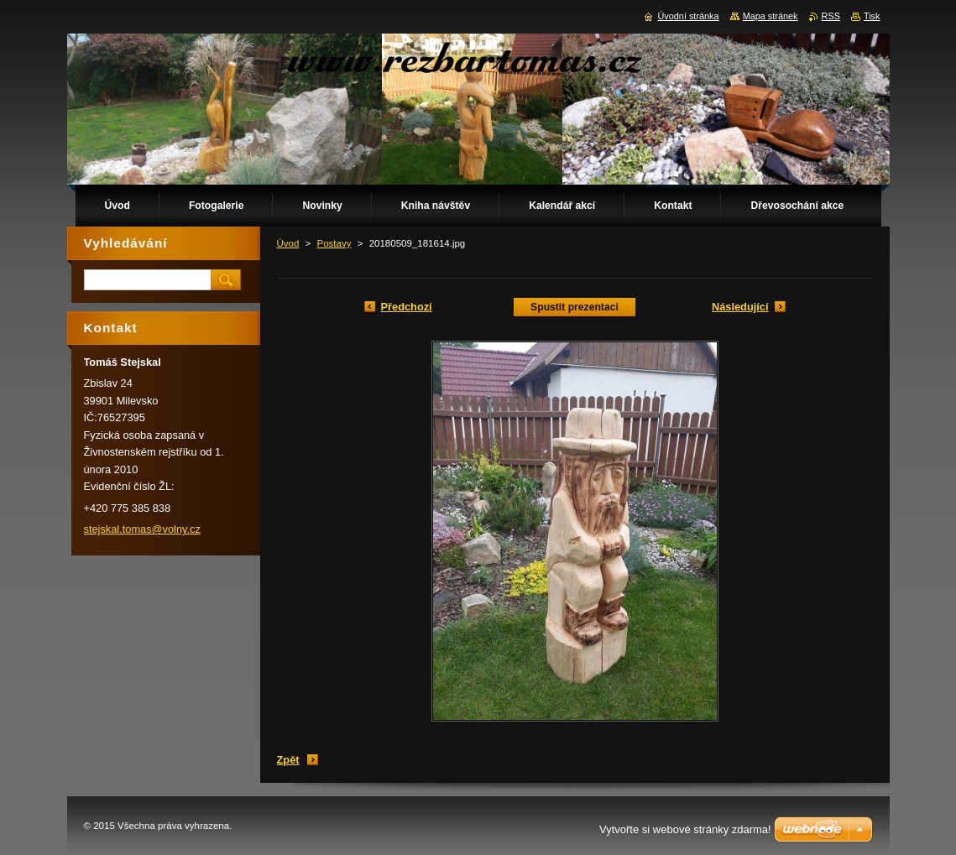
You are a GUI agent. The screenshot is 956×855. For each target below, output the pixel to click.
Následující (740, 306)
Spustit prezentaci (574, 307)
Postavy (334, 243)
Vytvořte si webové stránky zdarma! (685, 829)
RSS (831, 16)
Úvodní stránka (687, 16)
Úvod (288, 243)
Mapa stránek (770, 16)
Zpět (288, 759)
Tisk (872, 16)
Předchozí (406, 306)
